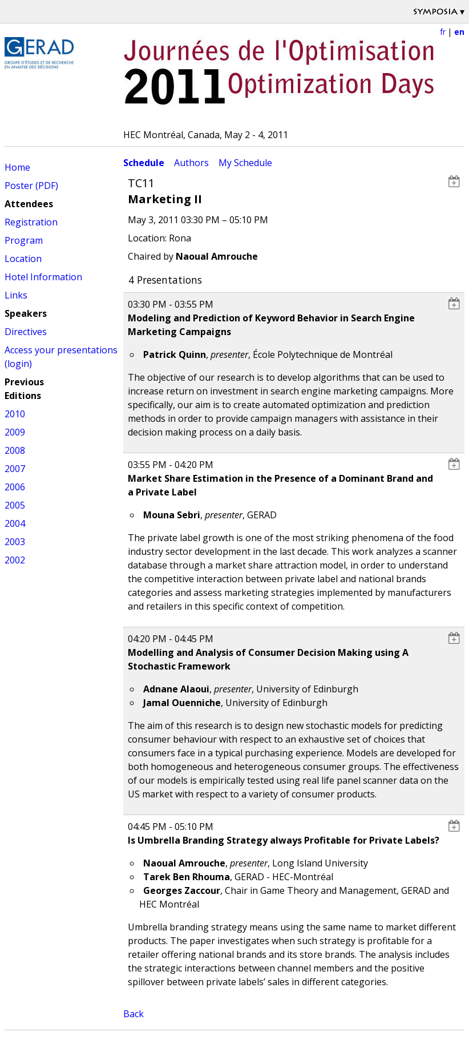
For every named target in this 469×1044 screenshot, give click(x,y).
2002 (15, 560)
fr (443, 31)
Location (23, 258)
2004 (15, 523)
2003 (15, 541)
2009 (15, 432)
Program (24, 240)
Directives (26, 331)
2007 (15, 468)
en (459, 31)
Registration (31, 222)
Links (16, 295)
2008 (15, 450)
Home (17, 167)
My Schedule (245, 162)
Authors (191, 162)
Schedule (143, 162)
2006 (15, 487)
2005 (15, 505)
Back (133, 1013)
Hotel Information (43, 277)
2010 (15, 414)
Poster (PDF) (31, 185)
